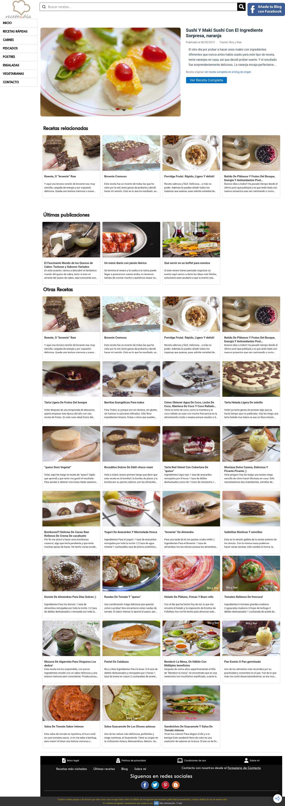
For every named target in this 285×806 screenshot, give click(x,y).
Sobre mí (140, 769)
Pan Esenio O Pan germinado (242, 661)
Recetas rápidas (15, 31)
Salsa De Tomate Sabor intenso (64, 726)
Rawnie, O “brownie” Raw (60, 176)
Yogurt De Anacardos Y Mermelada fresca (130, 532)
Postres (9, 57)
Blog (125, 769)
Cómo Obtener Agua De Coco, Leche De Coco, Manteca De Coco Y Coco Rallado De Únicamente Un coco (189, 404)
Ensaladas (11, 65)
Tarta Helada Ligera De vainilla (243, 402)
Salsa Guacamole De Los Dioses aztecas (129, 726)
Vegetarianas (13, 74)
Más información (167, 803)
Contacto (11, 82)
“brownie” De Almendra (179, 532)
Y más (179, 803)
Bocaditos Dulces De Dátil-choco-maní (128, 467)
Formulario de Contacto (244, 768)
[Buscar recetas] (138, 7)
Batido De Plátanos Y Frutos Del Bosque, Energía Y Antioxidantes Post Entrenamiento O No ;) (249, 178)
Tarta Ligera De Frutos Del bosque (65, 402)
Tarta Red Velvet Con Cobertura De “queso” (186, 469)
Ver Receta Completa (206, 80)
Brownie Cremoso (115, 176)
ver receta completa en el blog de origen (228, 71)
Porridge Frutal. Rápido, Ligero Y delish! (189, 176)
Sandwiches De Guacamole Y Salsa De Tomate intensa (188, 728)
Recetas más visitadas (72, 769)
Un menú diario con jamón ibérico (125, 263)
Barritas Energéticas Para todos (124, 402)
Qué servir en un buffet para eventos (187, 263)
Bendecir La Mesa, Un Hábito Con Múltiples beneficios (185, 663)
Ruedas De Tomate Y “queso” (122, 597)
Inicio (7, 23)
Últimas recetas (104, 769)
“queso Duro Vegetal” (57, 467)
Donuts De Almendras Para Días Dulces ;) (70, 597)
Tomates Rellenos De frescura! (243, 597)
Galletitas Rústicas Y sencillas (243, 532)
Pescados (10, 48)
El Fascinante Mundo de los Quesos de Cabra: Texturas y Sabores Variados (68, 264)
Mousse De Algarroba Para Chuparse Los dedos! (70, 663)
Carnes (8, 40)
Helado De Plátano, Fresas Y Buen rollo (189, 597)
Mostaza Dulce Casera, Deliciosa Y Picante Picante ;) (246, 469)
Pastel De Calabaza (116, 661)
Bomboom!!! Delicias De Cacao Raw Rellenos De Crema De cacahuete (66, 534)
